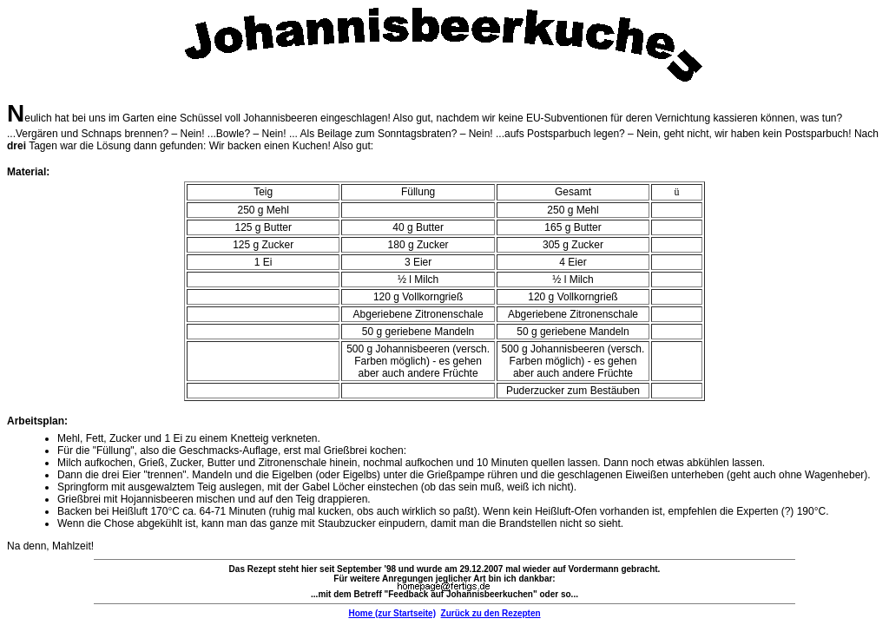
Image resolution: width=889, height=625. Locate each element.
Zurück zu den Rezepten (491, 613)
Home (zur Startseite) (392, 613)
